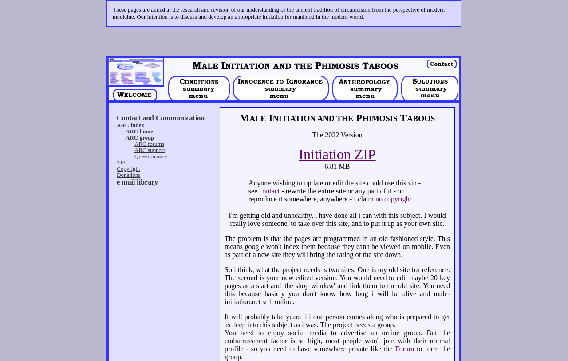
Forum (404, 328)
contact (270, 170)
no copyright (393, 178)
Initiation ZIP (337, 134)
